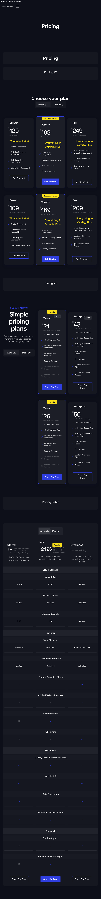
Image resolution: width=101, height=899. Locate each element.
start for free (52, 387)
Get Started (19, 178)
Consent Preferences (10, 1)
